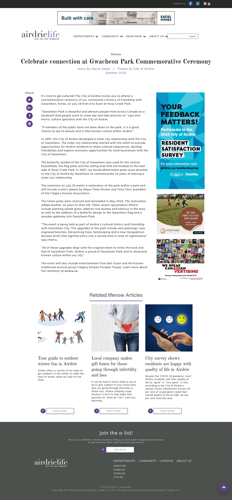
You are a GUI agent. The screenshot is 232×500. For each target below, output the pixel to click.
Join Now (116, 449)
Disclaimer (125, 487)
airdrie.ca (71, 270)
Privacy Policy (109, 487)
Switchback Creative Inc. (165, 490)
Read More (56, 411)
